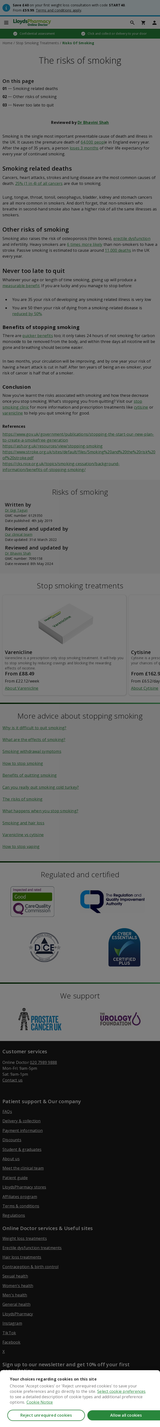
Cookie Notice (40, 1402)
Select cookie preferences (121, 1391)
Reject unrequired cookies (46, 1415)
